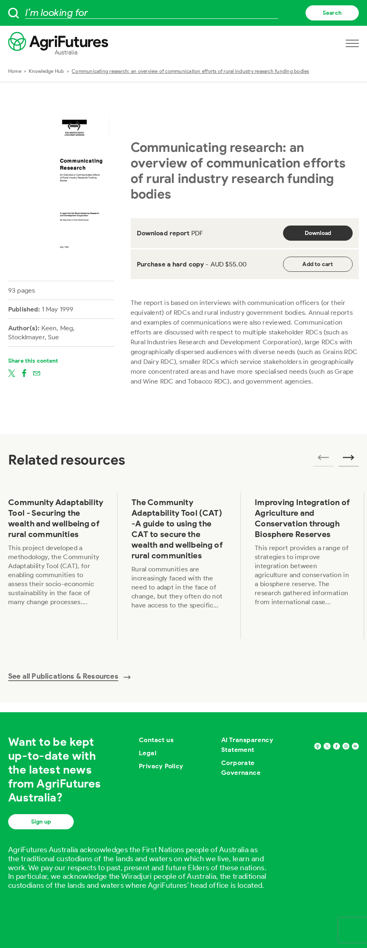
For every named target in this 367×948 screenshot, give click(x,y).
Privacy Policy (161, 766)
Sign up (41, 821)
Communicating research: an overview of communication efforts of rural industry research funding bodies (190, 71)
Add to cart (317, 264)
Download (318, 233)
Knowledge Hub (46, 71)
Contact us (156, 740)
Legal (147, 753)
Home (14, 71)
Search (332, 12)
